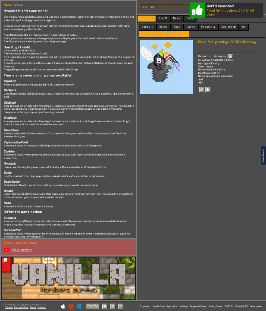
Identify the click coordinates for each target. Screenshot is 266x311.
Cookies (42, 307)
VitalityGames (215, 306)
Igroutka (172, 306)
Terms (33, 307)
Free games (256, 306)
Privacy (9, 307)
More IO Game (158, 306)
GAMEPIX (229, 306)
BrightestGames (198, 306)
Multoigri (183, 306)
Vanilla (92, 306)
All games (145, 306)
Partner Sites (21, 307)
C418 (37, 305)
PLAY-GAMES (241, 306)
